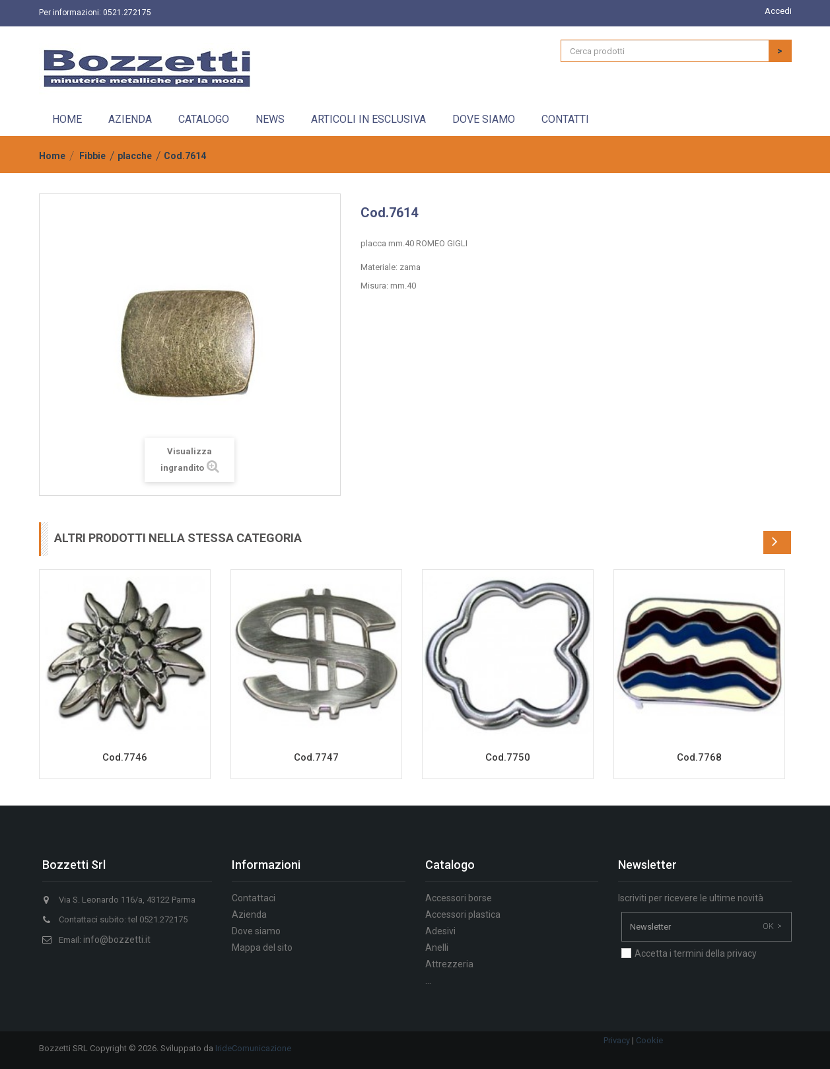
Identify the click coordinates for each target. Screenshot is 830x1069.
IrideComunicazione (253, 1048)
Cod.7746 (124, 757)
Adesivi (440, 931)
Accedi (778, 11)
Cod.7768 (699, 757)
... (428, 980)
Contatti (565, 119)
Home (67, 119)
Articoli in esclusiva (368, 119)
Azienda (130, 119)
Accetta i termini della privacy (696, 953)
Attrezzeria (449, 964)
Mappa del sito (262, 947)
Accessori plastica (463, 914)
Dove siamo (483, 119)
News (270, 119)
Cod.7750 (507, 757)
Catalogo (203, 119)
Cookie (649, 1040)
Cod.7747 (316, 757)
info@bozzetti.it (117, 939)
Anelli (436, 947)
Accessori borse (458, 898)
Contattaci (253, 898)
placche (135, 156)
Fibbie (92, 156)
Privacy (617, 1040)
